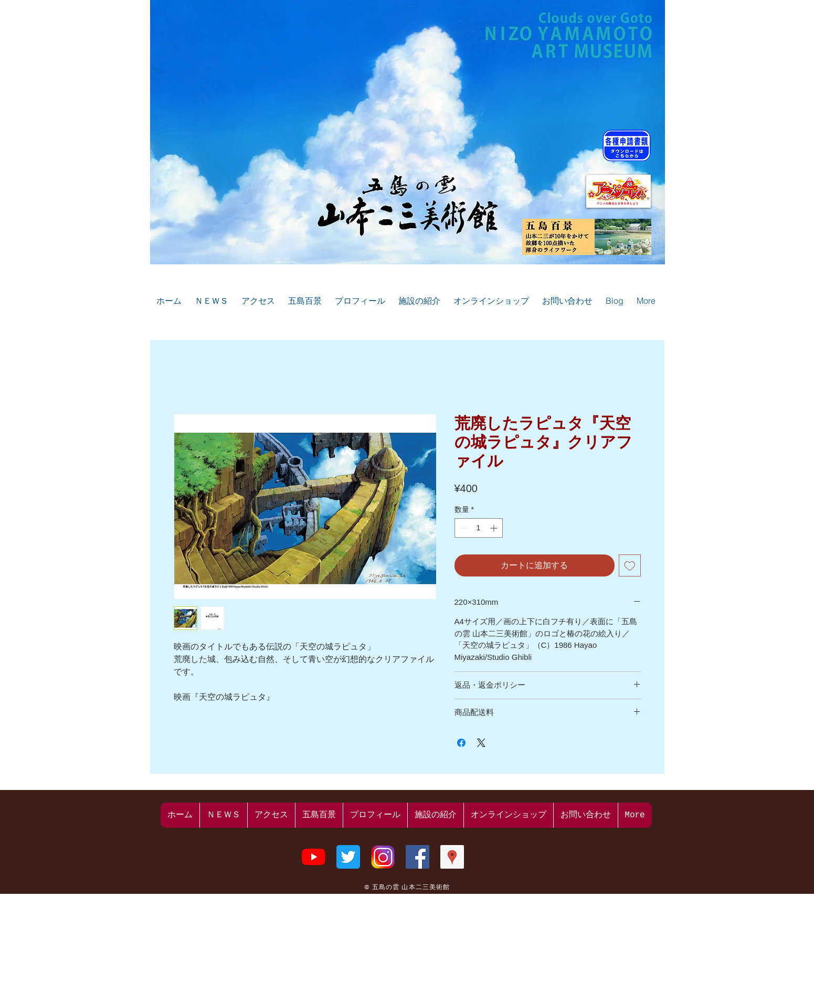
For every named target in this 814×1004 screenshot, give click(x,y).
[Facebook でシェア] (461, 742)
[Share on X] (481, 742)
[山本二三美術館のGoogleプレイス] (452, 857)
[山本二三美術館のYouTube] (313, 857)
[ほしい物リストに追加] (630, 565)
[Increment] (494, 528)
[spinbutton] (478, 528)
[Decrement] (462, 528)
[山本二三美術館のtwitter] (348, 857)
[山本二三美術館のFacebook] (417, 857)
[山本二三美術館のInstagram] (383, 857)
